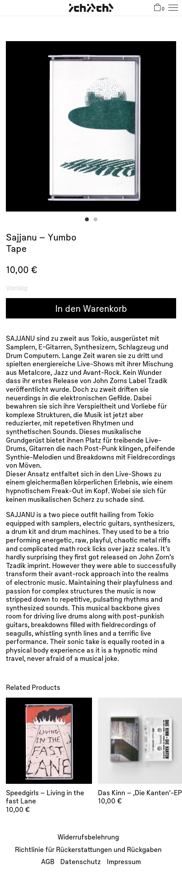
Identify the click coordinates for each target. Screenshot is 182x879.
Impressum (124, 861)
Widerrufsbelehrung (88, 836)
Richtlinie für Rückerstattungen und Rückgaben (88, 849)
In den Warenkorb (91, 308)
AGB (47, 861)
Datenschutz (80, 861)
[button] (87, 219)
